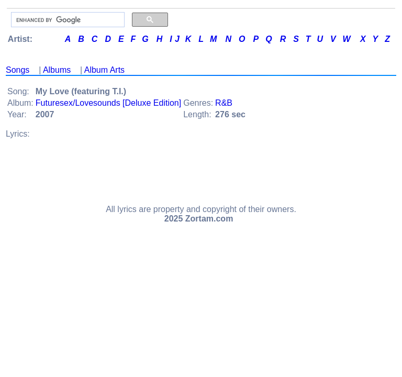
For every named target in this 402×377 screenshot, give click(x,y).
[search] (66, 20)
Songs (17, 69)
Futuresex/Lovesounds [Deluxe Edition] (108, 102)
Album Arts (104, 69)
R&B (223, 102)
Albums (57, 69)
